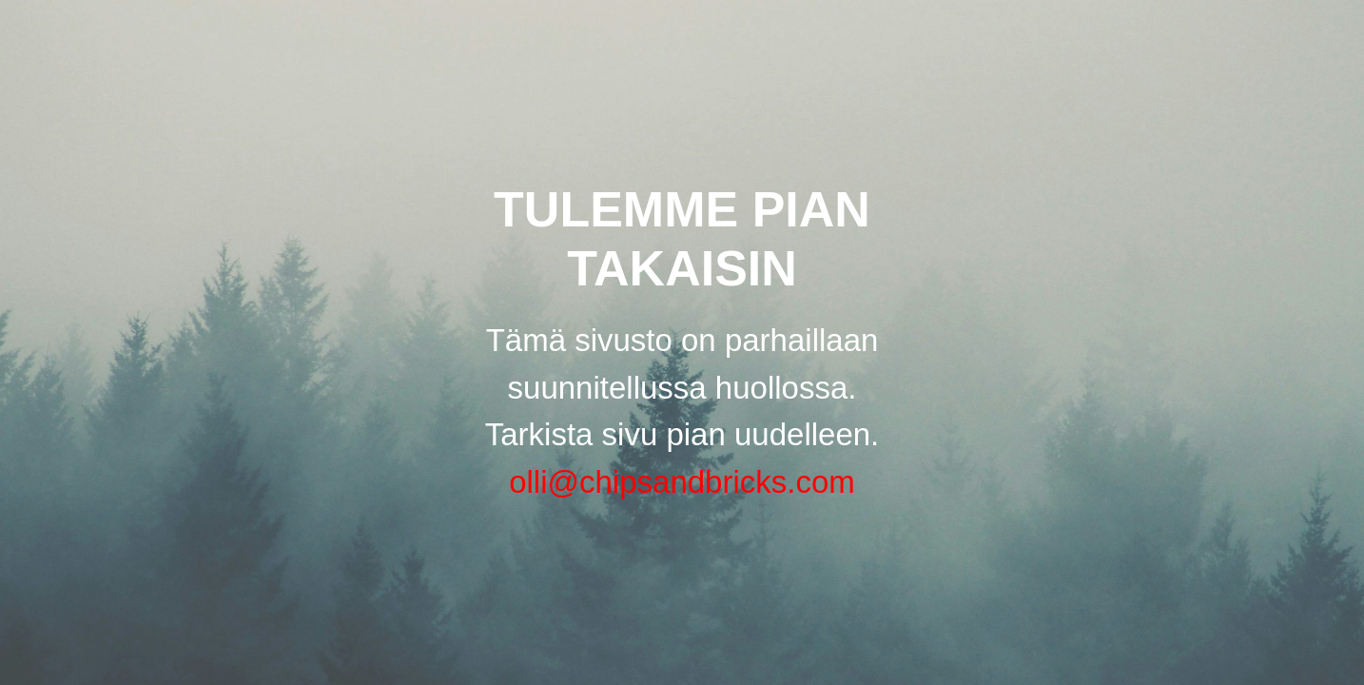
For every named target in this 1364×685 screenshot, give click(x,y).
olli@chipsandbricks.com (682, 481)
